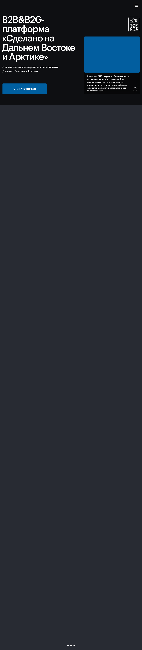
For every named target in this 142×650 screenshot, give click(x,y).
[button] (24, 88)
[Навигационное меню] (136, 6)
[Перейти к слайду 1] (68, 645)
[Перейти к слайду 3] (74, 645)
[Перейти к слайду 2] (71, 645)
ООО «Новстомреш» (95, 90)
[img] (112, 54)
